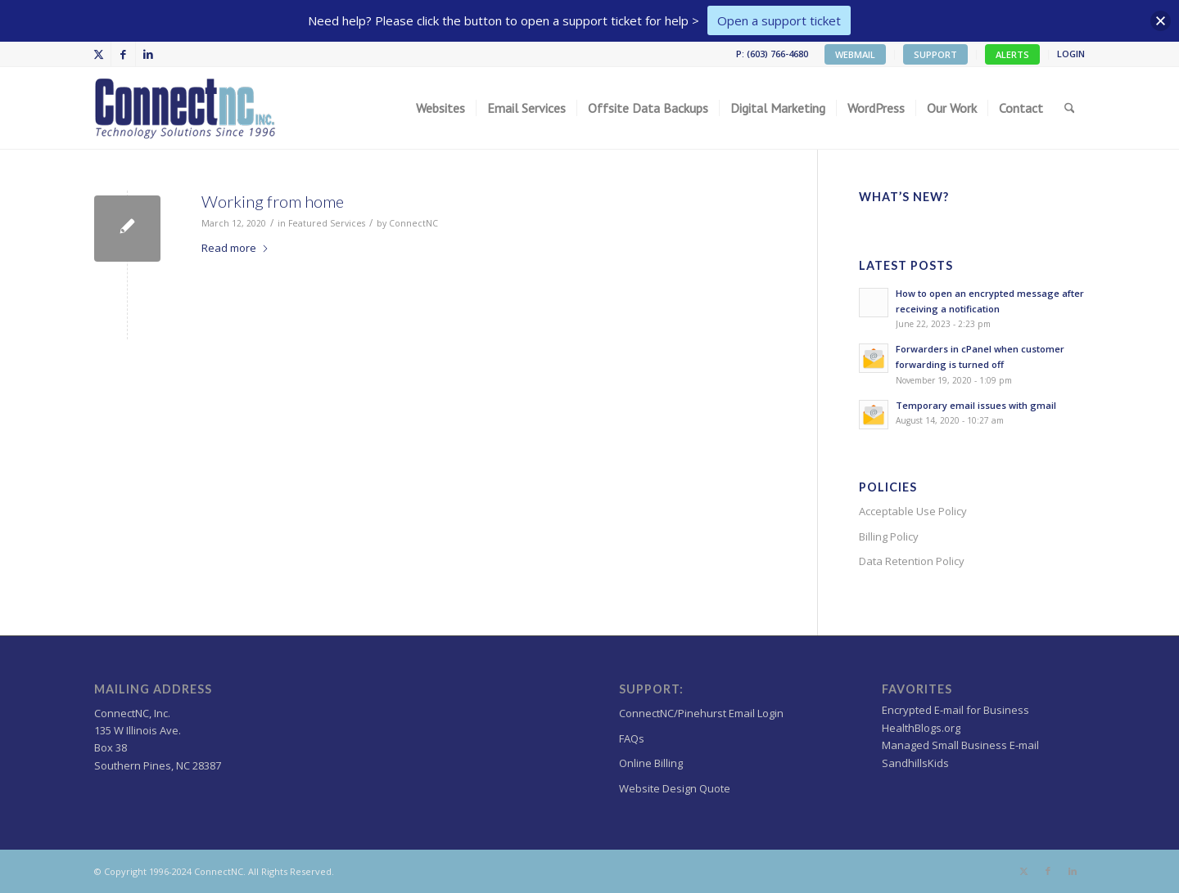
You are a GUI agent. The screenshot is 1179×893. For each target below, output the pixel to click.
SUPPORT (935, 54)
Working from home (272, 201)
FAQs (631, 738)
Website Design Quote (674, 788)
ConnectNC (413, 223)
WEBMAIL (855, 54)
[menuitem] (855, 55)
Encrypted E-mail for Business (955, 709)
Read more (235, 247)
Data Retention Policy (911, 561)
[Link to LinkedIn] (148, 54)
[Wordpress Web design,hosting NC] (186, 108)
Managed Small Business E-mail (960, 745)
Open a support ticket (779, 20)
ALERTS (1012, 54)
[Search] (1070, 108)
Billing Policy (889, 536)
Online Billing (651, 763)
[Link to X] (99, 54)
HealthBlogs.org (921, 727)
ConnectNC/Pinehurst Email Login (701, 713)
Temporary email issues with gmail (976, 405)
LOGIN (1071, 53)
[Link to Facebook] (123, 54)
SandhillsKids (915, 763)
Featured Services (326, 223)
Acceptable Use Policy (913, 511)
